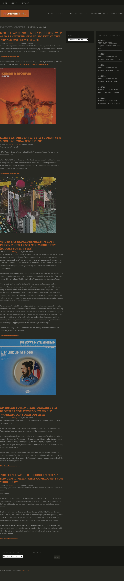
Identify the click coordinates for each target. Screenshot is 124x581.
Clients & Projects (99, 13)
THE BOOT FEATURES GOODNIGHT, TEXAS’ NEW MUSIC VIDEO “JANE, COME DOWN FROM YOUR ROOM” (31, 478)
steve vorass (24, 570)
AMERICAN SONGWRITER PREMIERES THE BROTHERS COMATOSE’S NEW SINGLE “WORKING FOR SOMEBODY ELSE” (28, 411)
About (14, 3)
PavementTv (81, 13)
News (50, 13)
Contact (24, 3)
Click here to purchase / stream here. (33, 64)
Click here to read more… (10, 538)
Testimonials (117, 13)
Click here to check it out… (10, 56)
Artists (59, 13)
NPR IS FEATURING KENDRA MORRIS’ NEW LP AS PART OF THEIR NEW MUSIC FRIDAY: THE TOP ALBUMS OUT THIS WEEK (31, 36)
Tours (69, 13)
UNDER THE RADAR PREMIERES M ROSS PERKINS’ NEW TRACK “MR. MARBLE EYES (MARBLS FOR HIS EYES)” (28, 245)
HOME (4, 3)
